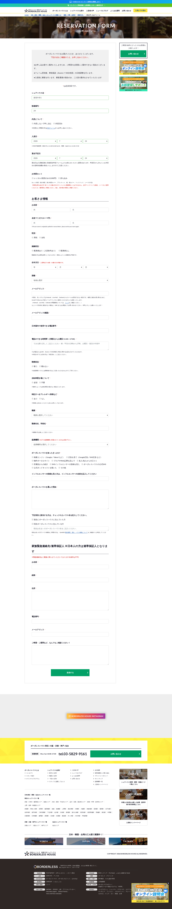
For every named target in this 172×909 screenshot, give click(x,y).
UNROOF (49, 881)
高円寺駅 (34, 812)
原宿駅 (47, 816)
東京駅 (104, 812)
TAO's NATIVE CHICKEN (53, 893)
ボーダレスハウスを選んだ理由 (44, 487)
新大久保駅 (75, 812)
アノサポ (56, 876)
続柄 (34, 575)
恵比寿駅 (70, 809)
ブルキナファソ (119, 891)
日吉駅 (52, 816)
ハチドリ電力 (71, 873)
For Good (112, 873)
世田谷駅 (83, 812)
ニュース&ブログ (102, 11)
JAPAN (86, 841)
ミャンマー (112, 889)
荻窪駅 (96, 809)
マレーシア (129, 891)
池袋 (53, 809)
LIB (60, 889)
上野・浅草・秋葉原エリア (32, 805)
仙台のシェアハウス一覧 (59, 822)
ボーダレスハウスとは (60, 11)
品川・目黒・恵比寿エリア (77, 802)
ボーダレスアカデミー (105, 884)
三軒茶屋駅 (42, 812)
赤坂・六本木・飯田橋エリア (33, 802)
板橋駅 (58, 809)
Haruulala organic (51, 891)
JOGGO (55, 889)
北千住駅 (108, 809)
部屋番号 (36, 106)
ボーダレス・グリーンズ (105, 876)
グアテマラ (120, 889)
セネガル (101, 893)
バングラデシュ (103, 889)
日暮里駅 (27, 816)
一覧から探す (53, 778)
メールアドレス (38, 289)
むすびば (74, 878)
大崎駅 (77, 809)
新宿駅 (68, 812)
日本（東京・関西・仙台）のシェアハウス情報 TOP (47, 15)
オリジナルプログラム (32, 778)
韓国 (116, 893)
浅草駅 (41, 809)
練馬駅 (41, 816)
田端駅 (98, 812)
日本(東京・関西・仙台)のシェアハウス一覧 (37, 795)
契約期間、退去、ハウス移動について (76, 532)
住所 (34, 588)
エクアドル (129, 889)
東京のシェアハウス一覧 (32, 798)
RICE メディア (102, 873)
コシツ (48, 884)
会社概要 (97, 770)
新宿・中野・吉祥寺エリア (95, 802)
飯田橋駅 (47, 809)
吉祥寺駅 (27, 812)
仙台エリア (55, 825)
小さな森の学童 (110, 878)
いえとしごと (58, 881)
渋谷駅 (62, 812)
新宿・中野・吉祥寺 (70, 15)
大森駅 (83, 809)
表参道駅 (89, 809)
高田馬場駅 (90, 812)
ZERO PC (49, 876)
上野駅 (64, 809)
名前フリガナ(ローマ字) (42, 218)
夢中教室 (101, 878)
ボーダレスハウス (51, 878)
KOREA (44, 841)
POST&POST (50, 873)
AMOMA (48, 889)
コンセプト (29, 773)
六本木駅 (77, 816)
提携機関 (52, 440)
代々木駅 (70, 816)
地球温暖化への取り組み (102, 773)
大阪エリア (36, 825)
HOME (27, 15)
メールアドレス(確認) (41, 313)
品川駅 (56, 812)
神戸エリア (44, 825)
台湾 (120, 893)
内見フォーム (51, 128)
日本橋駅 (34, 816)
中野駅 (109, 812)
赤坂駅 (27, 809)
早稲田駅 (84, 816)
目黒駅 (58, 816)
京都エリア (28, 825)
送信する (77, 673)
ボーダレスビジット (64, 878)
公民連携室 (101, 881)
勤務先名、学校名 (39, 423)
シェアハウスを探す (77, 11)
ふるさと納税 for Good (123, 873)
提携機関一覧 (99, 781)
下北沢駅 (50, 812)
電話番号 (36, 616)
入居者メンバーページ (101, 784)
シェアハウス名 (38, 93)
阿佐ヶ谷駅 (33, 809)
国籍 (34, 275)
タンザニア (101, 891)
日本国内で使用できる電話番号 (44, 326)
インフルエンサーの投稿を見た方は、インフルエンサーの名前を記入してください (64, 474)
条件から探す (53, 773)
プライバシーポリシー (101, 776)
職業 (34, 410)
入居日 (35, 136)
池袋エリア (47, 802)
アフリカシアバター (69, 889)
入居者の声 (90, 11)
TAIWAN (128, 841)
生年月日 (48, 262)
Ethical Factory (62, 891)
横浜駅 (64, 816)
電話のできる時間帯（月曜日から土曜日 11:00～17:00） (54, 339)
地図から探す (53, 776)
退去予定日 (36, 153)
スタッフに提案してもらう (57, 781)
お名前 (35, 205)
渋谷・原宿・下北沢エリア (60, 802)
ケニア (107, 893)
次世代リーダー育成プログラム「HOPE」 (111, 886)
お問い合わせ (126, 11)
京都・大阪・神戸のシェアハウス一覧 (36, 822)
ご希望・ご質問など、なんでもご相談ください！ (51, 643)
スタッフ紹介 (30, 776)
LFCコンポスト (60, 873)
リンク (67, 302)
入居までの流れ (140, 10)
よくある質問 (115, 11)
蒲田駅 (102, 809)
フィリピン (110, 891)
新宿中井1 (81, 15)
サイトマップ (99, 778)
